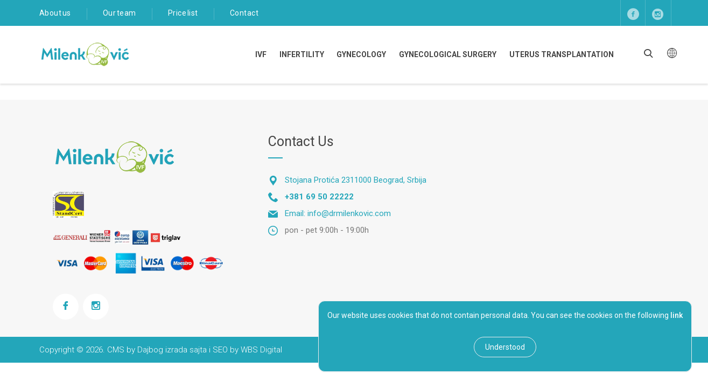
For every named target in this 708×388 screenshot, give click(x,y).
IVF (261, 54)
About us (55, 13)
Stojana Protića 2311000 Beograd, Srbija (355, 180)
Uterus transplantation (561, 54)
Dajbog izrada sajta (172, 350)
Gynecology (361, 54)
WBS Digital (261, 350)
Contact (244, 13)
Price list (183, 13)
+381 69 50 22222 (319, 197)
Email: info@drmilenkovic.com (338, 213)
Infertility (301, 54)
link (676, 315)
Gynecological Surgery (447, 54)
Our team (119, 13)
